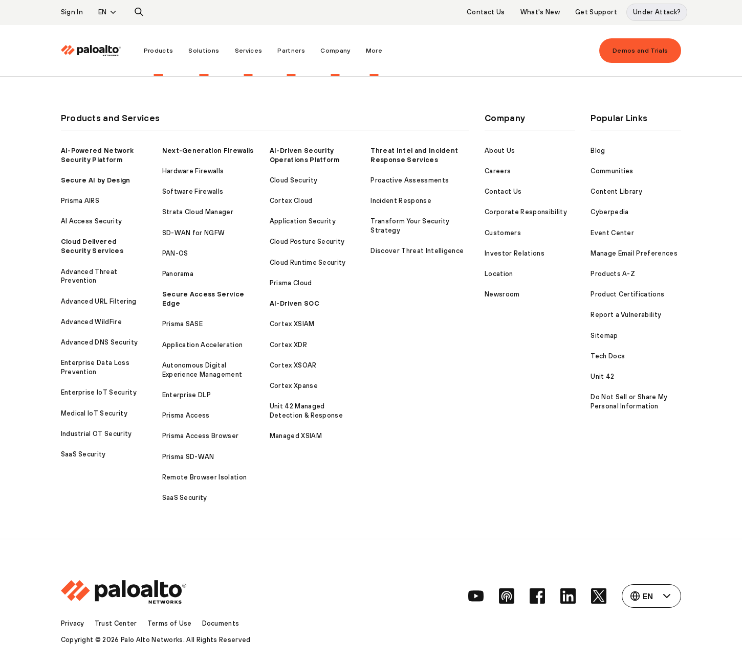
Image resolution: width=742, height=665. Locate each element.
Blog (598, 150)
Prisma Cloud (291, 283)
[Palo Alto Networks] (91, 50)
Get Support (596, 12)
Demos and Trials (640, 50)
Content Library (616, 191)
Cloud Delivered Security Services (92, 246)
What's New (540, 12)
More (374, 50)
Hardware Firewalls (193, 171)
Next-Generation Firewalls (208, 150)
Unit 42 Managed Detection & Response (306, 410)
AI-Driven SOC (294, 303)
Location (499, 274)
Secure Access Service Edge (203, 298)
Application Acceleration (202, 345)
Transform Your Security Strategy (409, 225)
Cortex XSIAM (292, 324)
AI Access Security (91, 221)
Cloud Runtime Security (308, 262)
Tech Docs (608, 356)
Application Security (303, 221)
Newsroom (502, 294)
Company (335, 50)
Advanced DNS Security (99, 342)
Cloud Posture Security (307, 241)
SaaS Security (83, 454)
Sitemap (604, 335)
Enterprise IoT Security (99, 392)
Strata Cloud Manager (197, 212)
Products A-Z (613, 274)
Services (249, 50)
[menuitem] (98, 50)
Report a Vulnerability (626, 314)
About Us (500, 150)
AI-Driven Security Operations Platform (305, 155)
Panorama (178, 274)
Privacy (72, 623)
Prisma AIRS (80, 200)
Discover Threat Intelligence (417, 251)
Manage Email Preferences (634, 253)
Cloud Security (293, 180)
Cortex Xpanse (294, 385)
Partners (291, 50)
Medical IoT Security (94, 413)
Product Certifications (627, 294)
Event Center (612, 233)
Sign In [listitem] (72, 12)
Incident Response (400, 200)
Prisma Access (186, 415)
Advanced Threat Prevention (89, 276)
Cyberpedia (609, 212)
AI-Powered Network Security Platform (97, 155)
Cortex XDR (288, 345)
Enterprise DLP (186, 395)
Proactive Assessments (409, 180)
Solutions (203, 50)
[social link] (476, 596)
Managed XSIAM (296, 436)
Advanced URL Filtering (99, 301)
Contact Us (486, 12)
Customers (503, 233)
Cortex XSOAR (293, 365)
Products (158, 50)
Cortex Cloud (291, 200)
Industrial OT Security (96, 434)
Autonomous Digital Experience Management (202, 369)
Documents (220, 623)
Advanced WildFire (91, 322)
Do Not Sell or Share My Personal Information (629, 401)
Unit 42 (602, 376)
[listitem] (139, 12)
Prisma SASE (182, 324)
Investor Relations (514, 253)
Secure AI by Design (95, 180)
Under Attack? (657, 12)
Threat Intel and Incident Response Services (414, 155)
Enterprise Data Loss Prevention (95, 367)
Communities (612, 171)
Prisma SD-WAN (188, 457)
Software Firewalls (193, 191)
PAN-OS (175, 253)
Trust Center (116, 623)
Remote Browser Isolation (204, 477)
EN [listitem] (102, 12)
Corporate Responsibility (526, 212)
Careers (498, 171)
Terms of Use (169, 623)
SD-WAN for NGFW (193, 233)
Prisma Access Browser (200, 436)
